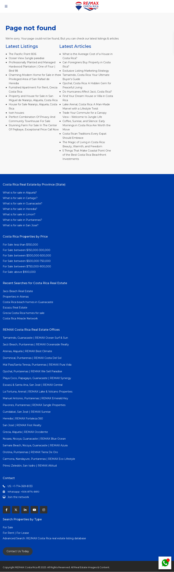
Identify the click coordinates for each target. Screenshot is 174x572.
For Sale (8, 527)
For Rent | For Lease (16, 533)
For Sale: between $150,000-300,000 (26, 250)
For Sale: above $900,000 (19, 272)
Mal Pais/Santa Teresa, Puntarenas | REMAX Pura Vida (37, 364)
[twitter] (15, 509)
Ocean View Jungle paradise (26, 58)
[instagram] (43, 509)
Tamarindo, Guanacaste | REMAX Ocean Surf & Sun (35, 337)
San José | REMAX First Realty (22, 425)
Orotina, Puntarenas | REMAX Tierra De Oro (30, 452)
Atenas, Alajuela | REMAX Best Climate (27, 351)
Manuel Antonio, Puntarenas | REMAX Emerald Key (35, 398)
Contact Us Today (18, 551)
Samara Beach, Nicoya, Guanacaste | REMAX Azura (35, 445)
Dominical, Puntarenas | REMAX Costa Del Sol (32, 358)
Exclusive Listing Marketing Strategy (85, 70)
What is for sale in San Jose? (20, 225)
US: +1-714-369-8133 (20, 486)
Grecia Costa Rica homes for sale (23, 313)
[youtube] (34, 509)
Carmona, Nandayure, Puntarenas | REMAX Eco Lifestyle (39, 459)
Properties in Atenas (16, 296)
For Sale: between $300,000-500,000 (27, 255)
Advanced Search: (14, 538)
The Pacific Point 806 (22, 54)
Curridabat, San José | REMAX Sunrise (27, 411)
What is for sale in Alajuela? (20, 192)
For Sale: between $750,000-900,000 (27, 266)
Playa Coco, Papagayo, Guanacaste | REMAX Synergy (37, 378)
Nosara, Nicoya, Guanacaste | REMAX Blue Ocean (34, 438)
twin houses (16, 112)
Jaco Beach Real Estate (18, 291)
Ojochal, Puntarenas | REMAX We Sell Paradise (32, 371)
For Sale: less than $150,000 (20, 244)
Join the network (18, 497)
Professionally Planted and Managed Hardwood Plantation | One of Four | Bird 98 (32, 66)
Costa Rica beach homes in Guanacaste (28, 302)
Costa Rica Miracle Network (20, 318)
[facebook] (6, 509)
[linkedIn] (25, 509)
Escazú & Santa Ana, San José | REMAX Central (32, 384)
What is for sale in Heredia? (20, 209)
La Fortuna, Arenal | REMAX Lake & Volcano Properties (37, 391)
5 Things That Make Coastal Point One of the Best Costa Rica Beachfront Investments (86, 155)
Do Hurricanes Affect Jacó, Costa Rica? (87, 91)
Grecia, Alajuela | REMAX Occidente (25, 432)
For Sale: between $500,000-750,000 (27, 261)
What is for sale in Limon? (19, 214)
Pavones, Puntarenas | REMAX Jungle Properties (34, 405)
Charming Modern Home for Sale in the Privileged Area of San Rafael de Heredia (34, 79)
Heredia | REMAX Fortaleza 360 (23, 418)
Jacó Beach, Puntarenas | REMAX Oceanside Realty (36, 344)
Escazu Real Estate (15, 307)
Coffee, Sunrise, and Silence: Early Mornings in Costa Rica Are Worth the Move (86, 125)
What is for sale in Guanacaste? (22, 203)
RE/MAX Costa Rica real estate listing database (56, 538)
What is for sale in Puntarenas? (22, 220)
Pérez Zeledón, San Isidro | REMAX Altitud (30, 465)
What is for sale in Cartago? (20, 198)
